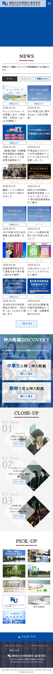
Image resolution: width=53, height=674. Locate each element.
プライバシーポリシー (14, 645)
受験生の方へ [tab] (43, 79)
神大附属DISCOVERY (27, 340)
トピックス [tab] (26, 79)
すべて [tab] (10, 79)
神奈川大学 (14, 650)
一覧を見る (26, 324)
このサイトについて (39, 645)
